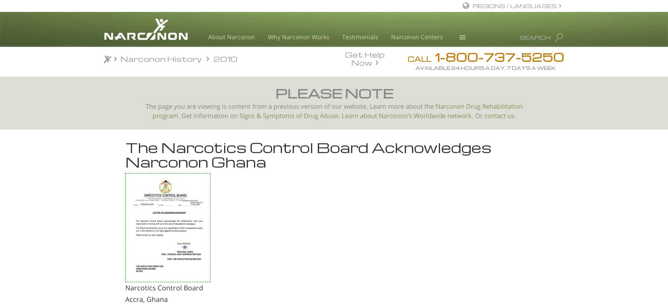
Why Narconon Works (298, 37)
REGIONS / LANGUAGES (515, 5)
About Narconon (231, 37)
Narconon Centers (417, 37)
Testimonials (360, 37)
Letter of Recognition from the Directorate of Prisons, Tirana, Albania (152, 231)
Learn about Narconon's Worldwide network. (407, 115)
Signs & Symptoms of (271, 115)
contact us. (500, 115)
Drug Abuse (321, 115)
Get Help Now (365, 58)
